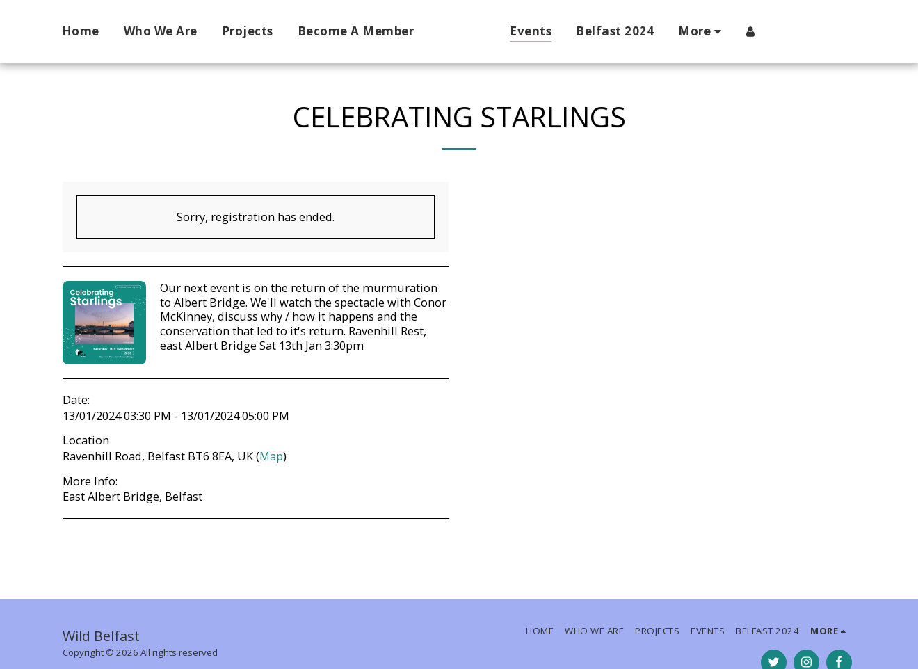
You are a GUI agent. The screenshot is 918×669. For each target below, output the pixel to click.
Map (271, 456)
